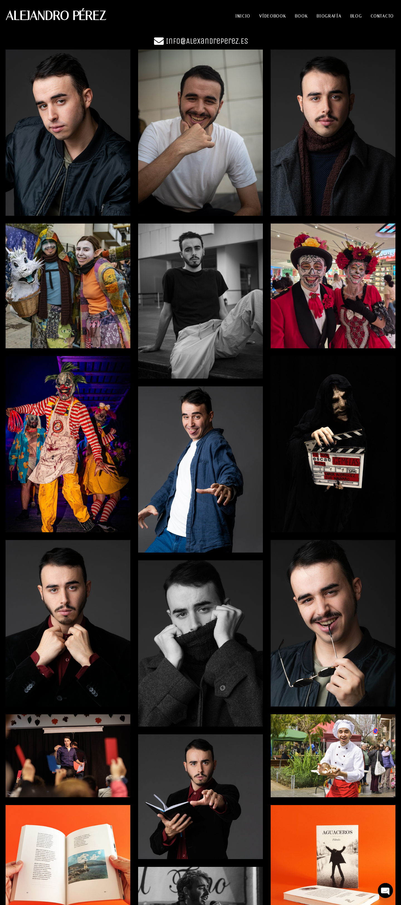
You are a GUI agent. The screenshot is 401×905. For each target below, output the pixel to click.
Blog (356, 16)
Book (301, 16)
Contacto (382, 16)
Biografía (329, 16)
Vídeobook (272, 16)
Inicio (242, 16)
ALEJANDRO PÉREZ (56, 15)
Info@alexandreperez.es (207, 41)
